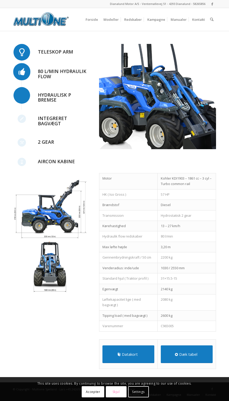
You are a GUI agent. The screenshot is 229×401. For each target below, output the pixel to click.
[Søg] (211, 19)
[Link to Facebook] (212, 4)
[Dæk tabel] (187, 354)
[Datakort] (128, 354)
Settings (138, 392)
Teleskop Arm (55, 52)
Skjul (116, 392)
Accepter (93, 392)
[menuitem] (92, 19)
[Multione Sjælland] (41, 19)
